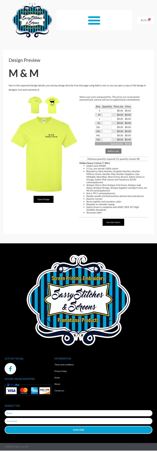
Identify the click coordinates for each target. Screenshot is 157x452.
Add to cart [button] (113, 152)
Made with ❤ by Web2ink (140, 448)
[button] (94, 20)
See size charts (113, 223)
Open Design (43, 199)
